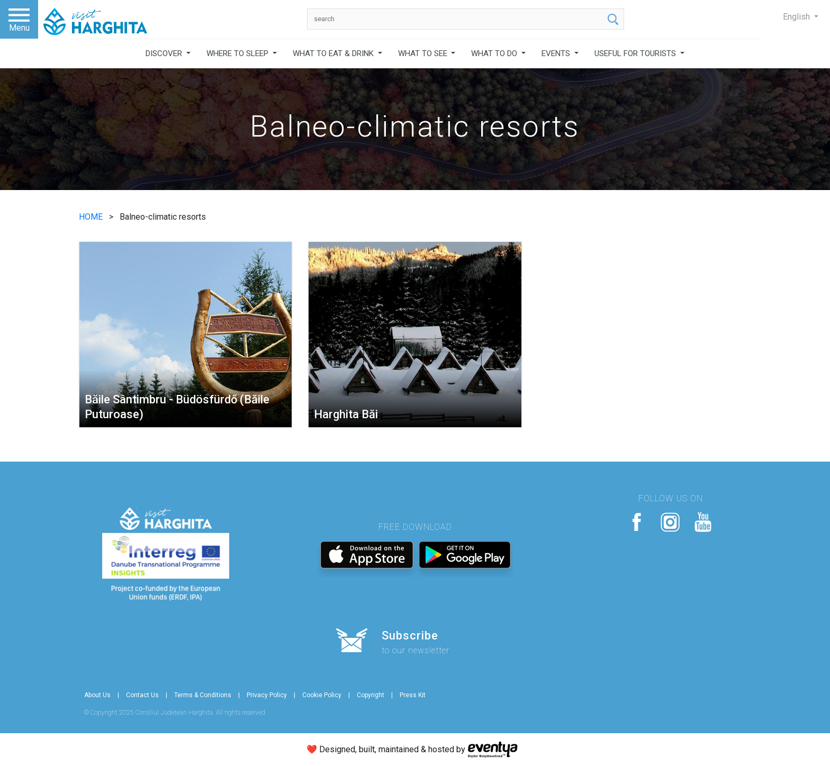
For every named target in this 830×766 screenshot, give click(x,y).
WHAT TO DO (495, 53)
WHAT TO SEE (423, 53)
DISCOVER (165, 53)
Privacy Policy (267, 695)
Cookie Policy (321, 695)
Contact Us (142, 695)
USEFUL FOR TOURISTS (636, 53)
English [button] (797, 17)
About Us (97, 695)
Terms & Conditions (202, 695)
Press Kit (413, 695)
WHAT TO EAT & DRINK (334, 53)
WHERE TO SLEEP (238, 53)
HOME (92, 217)
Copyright (370, 695)
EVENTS (557, 53)
